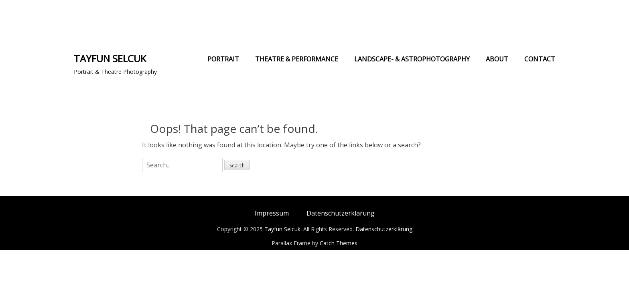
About (497, 59)
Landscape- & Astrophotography (412, 59)
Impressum (272, 213)
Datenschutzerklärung (340, 213)
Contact (539, 59)
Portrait (223, 59)
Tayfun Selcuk (110, 58)
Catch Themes (338, 243)
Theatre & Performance (296, 59)
